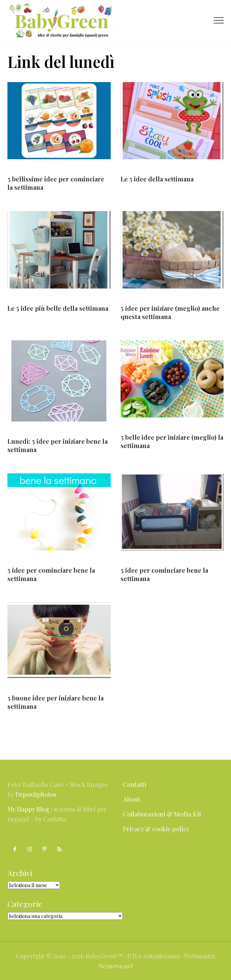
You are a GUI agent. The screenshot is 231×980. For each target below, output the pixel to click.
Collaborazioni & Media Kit (162, 814)
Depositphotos (35, 794)
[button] (219, 20)
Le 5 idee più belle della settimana (57, 308)
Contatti (134, 784)
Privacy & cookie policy (156, 828)
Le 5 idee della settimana (157, 179)
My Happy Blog (28, 809)
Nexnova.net (115, 965)
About (131, 799)
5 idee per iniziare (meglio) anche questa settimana (170, 312)
